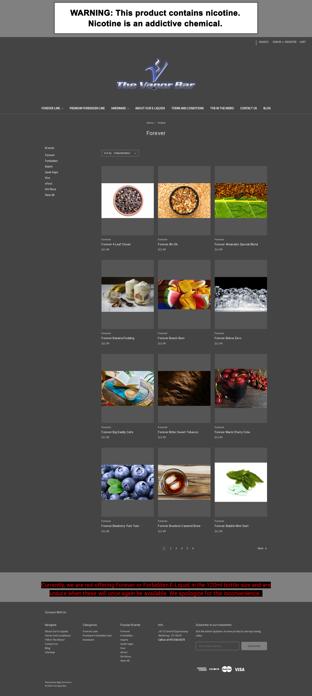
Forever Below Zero (228, 338)
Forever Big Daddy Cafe (117, 432)
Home (150, 122)
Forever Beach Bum (171, 338)
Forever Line (52, 108)
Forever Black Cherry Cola (232, 432)
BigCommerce (64, 682)
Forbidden (51, 161)
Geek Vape (51, 172)
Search (263, 42)
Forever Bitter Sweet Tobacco (178, 432)
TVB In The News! (222, 108)
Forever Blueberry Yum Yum (120, 526)
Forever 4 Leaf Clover (116, 244)
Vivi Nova (50, 189)
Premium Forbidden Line (87, 108)
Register (290, 42)
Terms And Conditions (187, 108)
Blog (267, 108)
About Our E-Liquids (150, 108)
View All (49, 195)
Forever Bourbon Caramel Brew (179, 526)
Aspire (49, 166)
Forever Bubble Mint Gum (232, 526)
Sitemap (50, 652)
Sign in (277, 42)
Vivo (47, 178)
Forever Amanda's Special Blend (236, 244)
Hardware (120, 108)
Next (262, 548)
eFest (48, 183)
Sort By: (108, 153)
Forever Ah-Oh (168, 244)
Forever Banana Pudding (117, 338)
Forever (162, 122)
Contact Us (248, 108)
